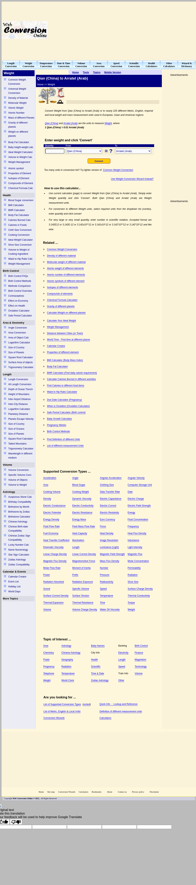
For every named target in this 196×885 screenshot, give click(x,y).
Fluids (46, 659)
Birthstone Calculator (19, 516)
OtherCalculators (169, 65)
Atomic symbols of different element (65, 281)
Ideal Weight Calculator (20, 152)
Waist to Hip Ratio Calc (20, 258)
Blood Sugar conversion (20, 200)
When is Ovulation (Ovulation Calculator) (68, 406)
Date (130, 491)
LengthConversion (11, 65)
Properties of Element (19, 173)
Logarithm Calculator (19, 342)
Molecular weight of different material (66, 262)
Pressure (104, 575)
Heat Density (106, 533)
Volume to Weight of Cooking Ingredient (18, 251)
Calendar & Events (14, 571)
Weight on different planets (18, 133)
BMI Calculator (16, 205)
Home (41, 792)
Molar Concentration (138, 561)
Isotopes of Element (18, 178)
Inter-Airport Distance (19, 399)
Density (47, 498)
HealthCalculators (151, 65)
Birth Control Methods (19, 281)
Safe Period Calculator (20, 315)
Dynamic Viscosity (81, 498)
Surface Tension (80, 595)
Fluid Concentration (138, 519)
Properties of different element (63, 352)
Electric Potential (52, 512)
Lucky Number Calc (18, 544)
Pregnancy (48, 666)
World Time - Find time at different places (68, 339)
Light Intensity (135, 547)
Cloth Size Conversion (20, 230)
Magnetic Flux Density (55, 561)
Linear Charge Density (55, 554)
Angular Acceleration (111, 478)
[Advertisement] (137, 30)
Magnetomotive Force (83, 561)
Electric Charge (136, 498)
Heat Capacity (79, 533)
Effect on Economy (18, 300)
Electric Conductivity (83, 505)
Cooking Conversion (19, 235)
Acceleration (49, 478)
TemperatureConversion (46, 65)
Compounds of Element (20, 183)
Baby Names (98, 645)
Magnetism (140, 659)
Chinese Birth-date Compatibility (18, 528)
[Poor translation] (16, 822)
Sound (46, 588)
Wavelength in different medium (20, 455)
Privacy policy (138, 792)
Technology (141, 666)
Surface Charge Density (140, 588)
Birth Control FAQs (18, 276)
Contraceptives (16, 295)
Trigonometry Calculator (21, 367)
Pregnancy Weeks (56, 425)
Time (102, 602)
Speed (103, 588)
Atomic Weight (15, 107)
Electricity (123, 652)
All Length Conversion (19, 384)
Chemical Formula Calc (20, 188)
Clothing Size (107, 484)
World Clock (67, 680)
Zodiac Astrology (17, 559)
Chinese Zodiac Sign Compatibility (19, 537)
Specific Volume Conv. (20, 475)
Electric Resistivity (109, 512)
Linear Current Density (84, 554)
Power (46, 575)
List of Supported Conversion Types (62, 704)
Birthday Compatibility (19, 501)
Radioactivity (106, 581)
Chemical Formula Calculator (62, 300)
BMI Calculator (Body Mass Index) (65, 360)
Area (45, 484)
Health (7, 195)
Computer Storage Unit (140, 484)
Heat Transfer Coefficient (56, 540)
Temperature (106, 595)
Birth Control (11, 270)
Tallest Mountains (17, 443)
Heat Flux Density (137, 533)
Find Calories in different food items (65, 385)
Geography (67, 659)
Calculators (105, 718)
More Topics (10, 598)
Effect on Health (16, 305)
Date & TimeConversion (63, 65)
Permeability (134, 568)
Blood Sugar (78, 484)
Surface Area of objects (20, 362)
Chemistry (48, 652)
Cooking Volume (51, 491)
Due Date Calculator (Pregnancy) (64, 399)
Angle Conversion (17, 327)
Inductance (133, 540)
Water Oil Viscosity (110, 609)
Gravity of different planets (18, 124)
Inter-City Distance (18, 404)
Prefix (75, 575)
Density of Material (18, 98)
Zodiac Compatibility (19, 564)
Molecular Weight (17, 103)
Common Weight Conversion (17, 81)
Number (104, 568)
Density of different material (61, 255)
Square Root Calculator (20, 357)
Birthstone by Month (18, 506)
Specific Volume (80, 588)
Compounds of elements (60, 293)
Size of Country (16, 347)
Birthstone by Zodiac (19, 511)
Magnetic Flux (135, 554)
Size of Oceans (16, 428)
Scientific (95, 666)
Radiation (133, 575)
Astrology (9, 491)
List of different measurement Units (65, 445)
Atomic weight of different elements (65, 268)
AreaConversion (99, 65)
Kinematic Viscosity (53, 547)
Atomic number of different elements (66, 274)
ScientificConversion (134, 65)
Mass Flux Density (109, 561)
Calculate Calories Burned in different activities (71, 379)
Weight (108, 123)
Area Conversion (17, 332)
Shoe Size (133, 581)
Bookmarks (96, 792)
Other (121, 680)
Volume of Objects (17, 480)
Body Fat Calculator (18, 142)
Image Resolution (109, 540)
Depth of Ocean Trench (20, 389)
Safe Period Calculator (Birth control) (66, 412)
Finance (139, 652)
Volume (7, 464)
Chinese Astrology (17, 521)
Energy (131, 512)
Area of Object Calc (18, 337)
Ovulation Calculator (19, 310)
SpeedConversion (116, 65)
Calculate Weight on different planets (66, 312)
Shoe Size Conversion (20, 244)
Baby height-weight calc (20, 147)
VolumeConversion (81, 65)
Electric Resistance (82, 512)
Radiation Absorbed (53, 581)
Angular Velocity (136, 478)
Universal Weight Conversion (17, 90)
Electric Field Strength (139, 505)
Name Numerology (18, 549)
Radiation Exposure (82, 581)
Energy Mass (79, 519)
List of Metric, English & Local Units (62, 711)
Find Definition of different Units (63, 439)
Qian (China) (51, 123)
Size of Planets (16, 352)
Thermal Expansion (53, 602)
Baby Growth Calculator (59, 418)
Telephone (48, 673)
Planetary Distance (18, 414)
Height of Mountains (18, 394)
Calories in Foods (17, 225)
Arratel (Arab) (70, 123)
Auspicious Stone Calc (20, 497)
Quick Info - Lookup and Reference (118, 704)
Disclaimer (154, 792)
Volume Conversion (18, 470)
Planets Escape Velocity (21, 419)
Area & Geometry (13, 322)
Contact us (122, 792)
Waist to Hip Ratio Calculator (62, 391)
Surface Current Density (55, 595)
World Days (14, 591)
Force (103, 526)
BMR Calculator (16, 210)
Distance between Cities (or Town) (65, 333)
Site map (51, 792)
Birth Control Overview (20, 291)
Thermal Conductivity (139, 595)
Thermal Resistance (82, 602)
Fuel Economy (50, 533)
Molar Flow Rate (51, 568)
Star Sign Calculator (18, 554)
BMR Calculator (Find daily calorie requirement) (72, 372)
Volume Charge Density (84, 609)
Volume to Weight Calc (20, 157)
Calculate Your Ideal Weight (61, 320)
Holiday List (14, 586)
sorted (86, 704)
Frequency (133, 526)
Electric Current (108, 505)
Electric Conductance (54, 505)
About (109, 792)
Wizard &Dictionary (186, 65)
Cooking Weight (80, 491)
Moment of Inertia (81, 568)
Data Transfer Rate (110, 491)
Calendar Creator (17, 576)
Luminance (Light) (109, 547)
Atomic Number (16, 112)
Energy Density (51, 519)
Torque (131, 602)
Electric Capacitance (110, 498)
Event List (13, 581)
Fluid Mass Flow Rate (83, 526)
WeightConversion (28, 65)
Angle (75, 478)
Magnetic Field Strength (112, 554)
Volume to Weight (17, 484)
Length (7, 374)
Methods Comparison (19, 286)
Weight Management (19, 162)
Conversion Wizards (54, 718)
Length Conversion (18, 379)
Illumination (78, 540)
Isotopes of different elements (62, 287)
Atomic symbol (16, 168)
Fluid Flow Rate (51, 526)
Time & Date (97, 673)
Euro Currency (107, 519)
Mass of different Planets (21, 117)
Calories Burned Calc (19, 220)
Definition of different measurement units (120, 711)
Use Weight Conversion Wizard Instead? (132, 179)
